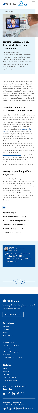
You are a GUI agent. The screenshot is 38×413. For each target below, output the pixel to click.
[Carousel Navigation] (19, 278)
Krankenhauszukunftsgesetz (12, 155)
